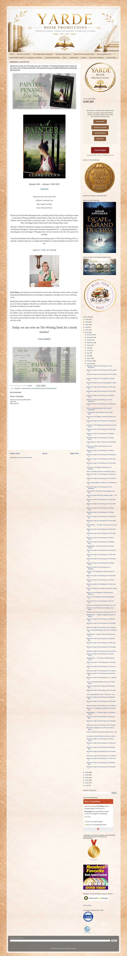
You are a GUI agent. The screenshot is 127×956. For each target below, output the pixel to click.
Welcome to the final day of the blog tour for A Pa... (102, 605)
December (90, 334)
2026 (87, 319)
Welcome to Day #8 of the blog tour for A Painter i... (102, 651)
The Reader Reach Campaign (43, 54)
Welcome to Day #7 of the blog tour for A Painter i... (102, 670)
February (90, 361)
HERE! (47, 339)
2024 (87, 324)
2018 (87, 777)
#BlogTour (18, 388)
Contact (83, 57)
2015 (87, 785)
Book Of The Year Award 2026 (84, 54)
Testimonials (74, 57)
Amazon (44, 189)
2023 (87, 327)
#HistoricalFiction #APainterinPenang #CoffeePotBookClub (38, 388)
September (90, 342)
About (65, 57)
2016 (87, 783)
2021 (87, 332)
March (89, 358)
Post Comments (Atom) (25, 457)
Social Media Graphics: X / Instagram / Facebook (26, 57)
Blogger (74, 948)
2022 (87, 330)
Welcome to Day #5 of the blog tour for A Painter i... (102, 705)
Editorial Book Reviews (63, 54)
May (88, 353)
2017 (87, 780)
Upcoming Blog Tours (104, 54)
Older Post (74, 453)
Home (12, 54)
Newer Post (15, 453)
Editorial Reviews (100, 133)
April (88, 355)
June (88, 350)
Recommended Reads (52, 57)
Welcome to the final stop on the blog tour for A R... (102, 612)
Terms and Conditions (96, 57)
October (89, 340)
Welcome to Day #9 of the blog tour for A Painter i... (102, 627)
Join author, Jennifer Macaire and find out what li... (101, 736)
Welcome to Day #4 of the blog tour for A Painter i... (102, 725)
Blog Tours (100, 139)
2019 (87, 775)
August (89, 345)
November (90, 337)
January (89, 363)
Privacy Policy (111, 57)
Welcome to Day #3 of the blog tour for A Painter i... (102, 755)
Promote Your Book (23, 54)
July (88, 348)
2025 (87, 322)
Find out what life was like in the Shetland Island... (101, 471)
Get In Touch (100, 150)
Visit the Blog (100, 121)
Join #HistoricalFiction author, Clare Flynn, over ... (101, 694)
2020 (87, 772)
